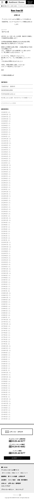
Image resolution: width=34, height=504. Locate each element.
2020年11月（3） (6, 244)
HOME (6, 467)
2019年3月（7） (6, 286)
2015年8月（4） (6, 381)
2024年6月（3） (6, 152)
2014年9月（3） (6, 405)
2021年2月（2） (6, 238)
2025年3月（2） (6, 132)
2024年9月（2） (6, 145)
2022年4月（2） (6, 209)
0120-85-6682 (18, 446)
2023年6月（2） (6, 178)
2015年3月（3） (6, 392)
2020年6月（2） (6, 255)
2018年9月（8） (6, 300)
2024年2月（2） (6, 161)
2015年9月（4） (6, 379)
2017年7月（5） (6, 330)
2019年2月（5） (6, 289)
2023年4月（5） (6, 183)
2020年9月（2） (6, 249)
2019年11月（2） (6, 271)
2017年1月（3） (5, 344)
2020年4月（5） (6, 260)
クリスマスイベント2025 (8, 103)
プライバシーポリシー (7, 489)
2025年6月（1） (6, 125)
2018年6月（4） (6, 306)
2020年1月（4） (6, 266)
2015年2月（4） (6, 394)
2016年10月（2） (6, 350)
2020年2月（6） (6, 264)
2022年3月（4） (6, 211)
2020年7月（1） (6, 253)
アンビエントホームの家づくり (10, 470)
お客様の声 (22, 476)
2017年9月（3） (6, 326)
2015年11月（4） (6, 375)
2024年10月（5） (6, 143)
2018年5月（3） (6, 308)
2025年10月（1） (6, 119)
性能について (15, 473)
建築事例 (3, 476)
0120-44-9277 (18, 441)
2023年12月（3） (6, 165)
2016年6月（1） (5, 359)
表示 (2, 70)
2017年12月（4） (6, 319)
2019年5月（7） (6, 284)
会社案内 (3, 480)
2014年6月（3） (6, 412)
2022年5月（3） (6, 207)
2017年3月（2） (6, 339)
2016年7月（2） (6, 357)
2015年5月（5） (6, 388)
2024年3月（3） (6, 158)
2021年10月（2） (6, 220)
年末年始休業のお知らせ (8, 94)
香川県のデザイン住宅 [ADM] (10, 5)
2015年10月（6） (6, 377)
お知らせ (3, 483)
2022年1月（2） (6, 216)
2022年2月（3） (6, 213)
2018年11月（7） (6, 295)
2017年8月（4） (6, 328)
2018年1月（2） (6, 317)
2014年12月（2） (6, 399)
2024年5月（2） (6, 154)
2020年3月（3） (6, 262)
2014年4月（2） (6, 416)
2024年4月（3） (6, 156)
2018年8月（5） (6, 302)
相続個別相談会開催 (7, 90)
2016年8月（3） (6, 355)
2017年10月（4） (6, 324)
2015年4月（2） (6, 390)
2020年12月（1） (6, 242)
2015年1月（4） (6, 397)
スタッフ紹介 (12, 480)
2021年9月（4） (6, 222)
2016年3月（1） (5, 366)
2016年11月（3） (6, 348)
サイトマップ (19, 489)
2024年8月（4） (6, 147)
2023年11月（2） (6, 167)
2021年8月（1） (6, 225)
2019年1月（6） (6, 291)
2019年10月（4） (6, 273)
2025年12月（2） (6, 114)
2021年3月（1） (5, 236)
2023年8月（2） (6, 174)
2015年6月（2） (6, 386)
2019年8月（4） (6, 277)
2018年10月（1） (6, 297)
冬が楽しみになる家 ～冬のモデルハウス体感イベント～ (16, 98)
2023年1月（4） (6, 189)
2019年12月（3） (6, 269)
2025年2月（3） (6, 134)
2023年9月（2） (6, 172)
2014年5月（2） (6, 414)
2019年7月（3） (6, 280)
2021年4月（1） (6, 233)
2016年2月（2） (6, 368)
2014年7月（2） (6, 410)
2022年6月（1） (6, 205)
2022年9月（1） (6, 198)
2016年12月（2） (6, 346)
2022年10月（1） (6, 196)
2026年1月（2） (6, 112)
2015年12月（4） (6, 372)
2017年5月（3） (6, 335)
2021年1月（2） (5, 240)
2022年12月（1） (6, 191)
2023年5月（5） (6, 180)
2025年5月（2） (6, 127)
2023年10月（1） (6, 169)
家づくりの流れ (6, 473)
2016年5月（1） (5, 361)
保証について (24, 473)
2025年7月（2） (6, 123)
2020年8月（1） (6, 251)
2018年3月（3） (6, 313)
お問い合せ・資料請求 (14, 432)
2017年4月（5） (6, 337)
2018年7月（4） (6, 304)
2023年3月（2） (6, 185)
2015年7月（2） (6, 383)
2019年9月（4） (6, 275)
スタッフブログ (5, 486)
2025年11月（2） (6, 116)
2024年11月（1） (6, 141)
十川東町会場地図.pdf (7, 75)
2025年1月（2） (6, 136)
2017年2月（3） (6, 341)
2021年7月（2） (6, 227)
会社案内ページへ (17, 458)
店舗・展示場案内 (22, 480)
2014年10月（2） (6, 403)
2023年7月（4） (6, 176)
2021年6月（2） (6, 229)
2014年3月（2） (6, 419)
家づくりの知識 (12, 476)
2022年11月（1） (6, 194)
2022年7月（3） (6, 202)
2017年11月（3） (6, 322)
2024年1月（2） (6, 163)
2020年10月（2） (6, 247)
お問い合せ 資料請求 (30, 2)
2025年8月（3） (6, 121)
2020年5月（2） (6, 258)
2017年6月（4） (6, 333)
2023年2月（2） (6, 187)
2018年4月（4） (6, 311)
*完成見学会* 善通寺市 (8, 86)
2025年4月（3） (6, 130)
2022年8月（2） (6, 200)
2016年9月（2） (6, 352)
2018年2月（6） (6, 315)
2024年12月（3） (6, 138)
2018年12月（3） (6, 293)
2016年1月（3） (5, 370)
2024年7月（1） (6, 150)
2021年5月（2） (6, 231)
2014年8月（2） (6, 408)
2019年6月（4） (6, 282)
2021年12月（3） (6, 218)
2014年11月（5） (6, 401)
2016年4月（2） (6, 364)
